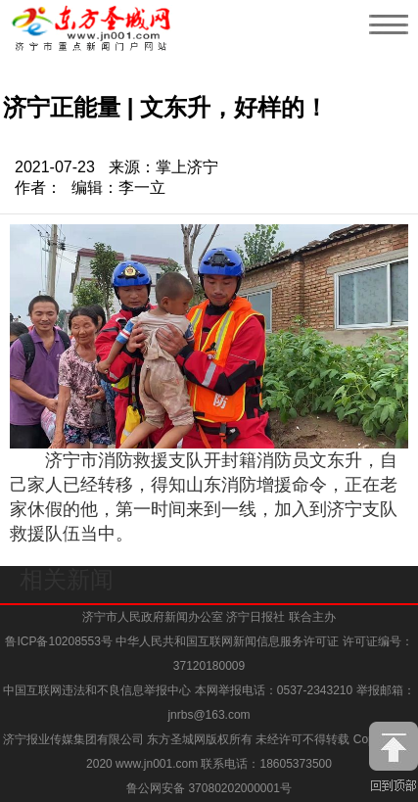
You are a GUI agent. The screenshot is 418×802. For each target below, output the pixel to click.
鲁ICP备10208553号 (58, 641)
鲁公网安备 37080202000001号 (209, 788)
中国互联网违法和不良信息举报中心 (98, 690)
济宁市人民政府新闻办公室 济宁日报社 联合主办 (209, 617)
